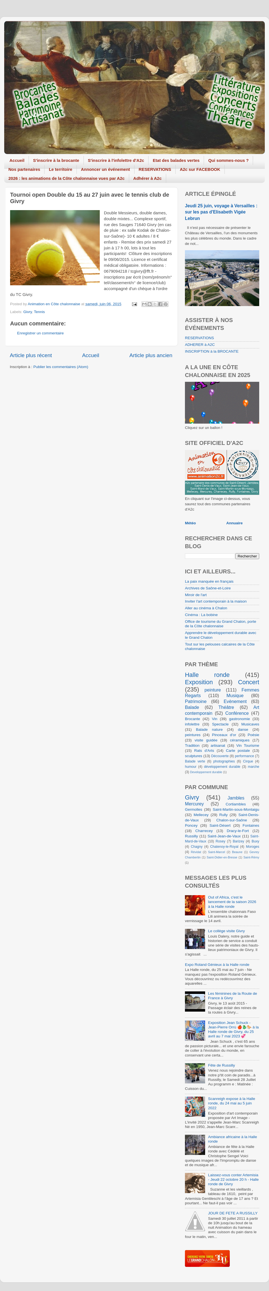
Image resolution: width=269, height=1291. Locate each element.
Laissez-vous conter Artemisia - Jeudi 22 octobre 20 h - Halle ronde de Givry (233, 1179)
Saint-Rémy (251, 857)
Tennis (39, 312)
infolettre (192, 724)
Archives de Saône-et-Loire (208, 588)
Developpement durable (206, 772)
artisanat (218, 745)
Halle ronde (207, 674)
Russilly (191, 836)
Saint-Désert (220, 825)
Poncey (191, 825)
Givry (27, 312)
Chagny (197, 847)
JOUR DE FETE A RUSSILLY (233, 1213)
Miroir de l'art (196, 595)
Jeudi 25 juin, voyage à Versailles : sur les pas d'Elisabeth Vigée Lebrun (221, 211)
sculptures (193, 756)
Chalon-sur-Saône (231, 820)
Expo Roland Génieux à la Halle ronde (217, 964)
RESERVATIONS (155, 169)
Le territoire (60, 169)
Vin (214, 719)
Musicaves (250, 724)
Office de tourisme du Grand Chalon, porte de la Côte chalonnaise (220, 623)
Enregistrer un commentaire (40, 333)
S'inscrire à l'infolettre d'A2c (116, 160)
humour (190, 767)
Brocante (192, 719)
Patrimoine (196, 701)
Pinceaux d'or (224, 735)
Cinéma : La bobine (201, 615)
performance (244, 756)
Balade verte (195, 761)
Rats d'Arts (204, 750)
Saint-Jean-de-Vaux (224, 836)
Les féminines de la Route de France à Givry (232, 995)
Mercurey (194, 803)
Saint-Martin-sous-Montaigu (236, 809)
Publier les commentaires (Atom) (60, 367)
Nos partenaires (24, 169)
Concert (248, 682)
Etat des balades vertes (176, 160)
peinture (213, 689)
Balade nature (209, 729)
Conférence (237, 713)
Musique (235, 695)
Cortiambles (236, 804)
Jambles (236, 797)
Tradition (192, 745)
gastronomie (239, 719)
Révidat (196, 852)
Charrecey (204, 831)
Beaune (237, 852)
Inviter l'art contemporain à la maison (216, 601)
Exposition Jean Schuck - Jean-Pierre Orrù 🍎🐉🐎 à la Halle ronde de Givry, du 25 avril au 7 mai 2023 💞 (233, 1030)
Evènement (235, 701)
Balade (192, 707)
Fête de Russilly (221, 1065)
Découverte (220, 756)
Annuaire (234, 523)
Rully (223, 815)
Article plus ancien (150, 355)
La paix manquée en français (209, 581)
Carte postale (238, 750)
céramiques (240, 740)
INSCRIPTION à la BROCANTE (211, 351)
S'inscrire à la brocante (56, 160)
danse (243, 729)
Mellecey (201, 815)
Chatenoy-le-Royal (224, 847)
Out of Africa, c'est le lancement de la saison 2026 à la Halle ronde (232, 901)
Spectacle (220, 724)
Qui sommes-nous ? (228, 160)
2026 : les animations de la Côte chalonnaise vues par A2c (66, 178)
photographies (224, 761)
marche (253, 767)
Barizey (238, 841)
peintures (193, 735)
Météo (190, 523)
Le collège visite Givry (226, 931)
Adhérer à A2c (147, 178)
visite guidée (205, 740)
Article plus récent (31, 355)
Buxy (255, 841)
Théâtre (226, 707)
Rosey (220, 841)
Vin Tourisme (247, 745)
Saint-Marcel (216, 852)
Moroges (252, 847)
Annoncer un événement (105, 169)
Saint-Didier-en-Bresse (222, 857)
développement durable (222, 767)
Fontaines (251, 825)
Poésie (253, 735)
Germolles (193, 809)
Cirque (248, 761)
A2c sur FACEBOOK (200, 169)
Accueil (17, 160)
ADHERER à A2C (200, 345)
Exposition (199, 682)
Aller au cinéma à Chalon (206, 608)
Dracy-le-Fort (238, 831)
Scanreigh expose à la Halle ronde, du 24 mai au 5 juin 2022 (231, 1103)
